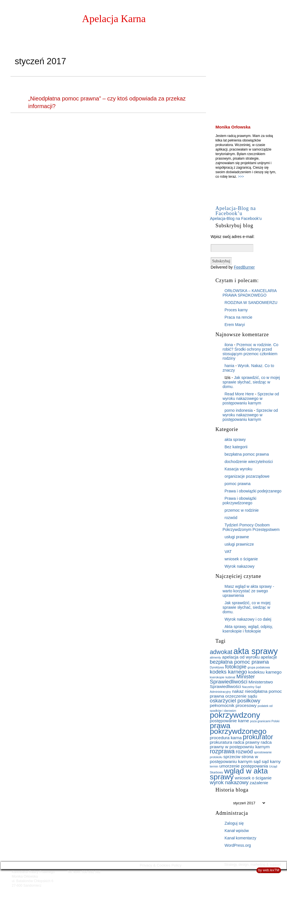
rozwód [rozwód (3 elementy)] (244, 751)
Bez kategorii (236, 447)
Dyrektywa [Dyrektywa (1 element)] (217, 667)
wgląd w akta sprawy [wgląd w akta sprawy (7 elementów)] (239, 774)
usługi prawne (237, 537)
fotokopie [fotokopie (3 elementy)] (235, 667)
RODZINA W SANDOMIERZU (251, 302)
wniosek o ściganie (241, 559)
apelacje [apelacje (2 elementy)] (269, 657)
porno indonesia (239, 410)
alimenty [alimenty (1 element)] (215, 657)
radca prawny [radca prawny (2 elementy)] (246, 742)
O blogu (260, 21)
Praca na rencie (238, 317)
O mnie (235, 21)
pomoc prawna (238, 483)
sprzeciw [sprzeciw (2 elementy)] (231, 756)
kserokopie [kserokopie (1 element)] (217, 677)
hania (229, 365)
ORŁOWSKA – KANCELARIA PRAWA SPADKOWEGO (250, 292)
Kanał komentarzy (240, 838)
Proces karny (236, 310)
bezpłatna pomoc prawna (247, 454)
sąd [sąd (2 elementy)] (257, 761)
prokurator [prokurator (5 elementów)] (258, 737)
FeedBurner (244, 267)
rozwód (231, 517)
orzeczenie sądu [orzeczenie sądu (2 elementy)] (241, 696)
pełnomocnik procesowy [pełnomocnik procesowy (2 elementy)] (233, 705)
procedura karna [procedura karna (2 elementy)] (226, 737)
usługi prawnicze (239, 544)
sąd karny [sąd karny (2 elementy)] (271, 761)
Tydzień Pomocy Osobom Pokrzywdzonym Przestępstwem (251, 527)
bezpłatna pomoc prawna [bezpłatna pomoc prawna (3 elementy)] (239, 662)
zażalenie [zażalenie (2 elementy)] (259, 782)
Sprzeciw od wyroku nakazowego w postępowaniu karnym (251, 398)
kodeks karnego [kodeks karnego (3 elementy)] (228, 672)
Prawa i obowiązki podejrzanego (253, 491)
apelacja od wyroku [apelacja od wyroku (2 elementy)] (241, 657)
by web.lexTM (268, 870)
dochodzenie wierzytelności (249, 461)
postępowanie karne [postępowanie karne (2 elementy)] (229, 720)
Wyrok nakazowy (240, 566)
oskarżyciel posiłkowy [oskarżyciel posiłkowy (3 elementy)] (235, 701)
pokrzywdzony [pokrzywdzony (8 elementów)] (235, 715)
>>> (241, 177)
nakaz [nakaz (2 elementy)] (238, 691)
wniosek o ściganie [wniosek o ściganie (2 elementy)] (253, 777)
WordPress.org (238, 845)
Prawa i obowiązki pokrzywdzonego (239, 500)
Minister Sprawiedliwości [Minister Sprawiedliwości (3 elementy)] (232, 679)
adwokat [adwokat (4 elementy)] (221, 652)
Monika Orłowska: (74, 18)
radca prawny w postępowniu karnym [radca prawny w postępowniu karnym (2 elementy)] (241, 744)
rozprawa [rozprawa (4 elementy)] (222, 751)
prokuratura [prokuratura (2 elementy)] (221, 742)
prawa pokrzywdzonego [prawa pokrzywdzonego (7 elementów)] (238, 728)
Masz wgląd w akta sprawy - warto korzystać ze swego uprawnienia (248, 591)
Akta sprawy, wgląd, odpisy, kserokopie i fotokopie (248, 628)
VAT (228, 551)
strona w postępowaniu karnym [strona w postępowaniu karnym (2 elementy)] (234, 759)
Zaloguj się (234, 823)
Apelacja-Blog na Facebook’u (236, 210)
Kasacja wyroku (238, 469)
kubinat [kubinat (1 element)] (230, 677)
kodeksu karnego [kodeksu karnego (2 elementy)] (265, 672)
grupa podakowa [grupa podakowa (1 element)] (259, 667)
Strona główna (199, 21)
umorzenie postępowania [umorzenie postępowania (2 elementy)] (243, 766)
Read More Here (239, 394)
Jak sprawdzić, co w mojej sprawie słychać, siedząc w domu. (251, 382)
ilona (229, 344)
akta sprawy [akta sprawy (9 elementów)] (255, 651)
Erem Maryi (235, 324)
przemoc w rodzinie (242, 510)
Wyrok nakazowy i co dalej (248, 619)
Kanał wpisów (237, 830)
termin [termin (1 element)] (214, 766)
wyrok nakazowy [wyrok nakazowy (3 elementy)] (229, 782)
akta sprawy (235, 439)
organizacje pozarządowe (247, 476)
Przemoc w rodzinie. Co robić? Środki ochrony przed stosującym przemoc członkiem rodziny (251, 351)
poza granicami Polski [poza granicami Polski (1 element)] (265, 721)
